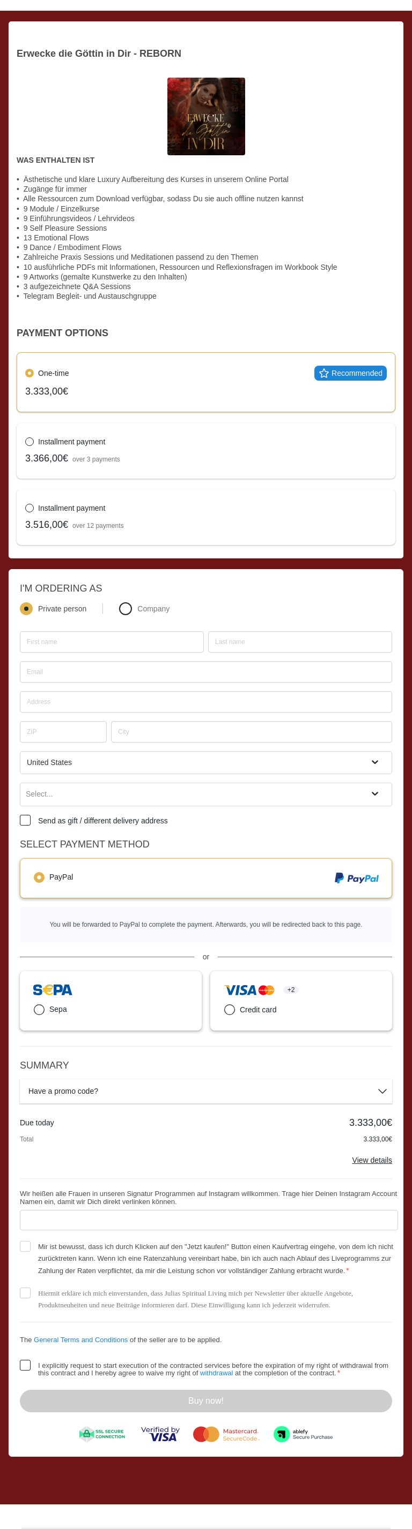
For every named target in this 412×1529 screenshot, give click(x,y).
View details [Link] (372, 1160)
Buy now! (206, 1400)
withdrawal (216, 1373)
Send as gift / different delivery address (103, 820)
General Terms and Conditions (81, 1340)
